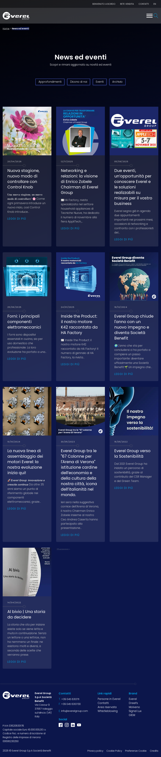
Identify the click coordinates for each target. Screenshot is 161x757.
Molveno (134, 707)
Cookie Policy (114, 750)
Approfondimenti (50, 82)
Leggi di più (16, 219)
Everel (133, 699)
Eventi (100, 82)
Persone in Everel (109, 699)
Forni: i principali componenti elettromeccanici (24, 321)
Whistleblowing (108, 711)
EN (154, 3)
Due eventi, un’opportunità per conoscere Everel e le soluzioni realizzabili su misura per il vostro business (133, 187)
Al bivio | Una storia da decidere (26, 614)
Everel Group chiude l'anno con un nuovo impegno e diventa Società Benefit (133, 327)
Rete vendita (127, 3)
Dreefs (133, 703)
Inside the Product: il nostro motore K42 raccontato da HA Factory (79, 324)
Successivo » (64, 549)
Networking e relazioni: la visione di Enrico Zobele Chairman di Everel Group (79, 181)
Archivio (117, 82)
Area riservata (107, 707)
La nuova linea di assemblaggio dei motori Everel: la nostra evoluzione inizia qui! (25, 462)
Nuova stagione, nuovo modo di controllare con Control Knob (23, 179)
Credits (154, 750)
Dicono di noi (78, 82)
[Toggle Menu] (149, 16)
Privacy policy (95, 750)
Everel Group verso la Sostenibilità (132, 453)
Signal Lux (135, 711)
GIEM (132, 715)
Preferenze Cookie (136, 750)
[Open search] (156, 15)
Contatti (144, 3)
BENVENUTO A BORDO (103, 3)
